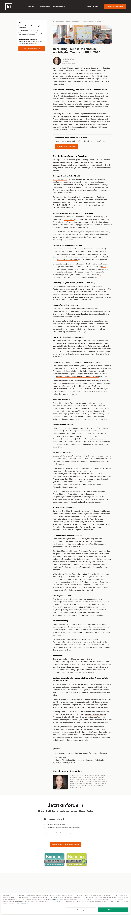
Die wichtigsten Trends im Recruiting (28, 30)
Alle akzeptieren (113, 910)
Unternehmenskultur (99, 419)
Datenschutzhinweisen (58, 899)
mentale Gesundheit (77, 461)
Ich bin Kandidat (92, 6)
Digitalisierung (72, 165)
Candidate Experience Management (77, 321)
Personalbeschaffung (72, 104)
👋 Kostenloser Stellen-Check (66, 147)
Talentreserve (102, 664)
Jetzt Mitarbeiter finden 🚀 (31, 49)
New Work (57, 341)
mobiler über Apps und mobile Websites (95, 257)
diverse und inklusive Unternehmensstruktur (73, 599)
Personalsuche (60, 21)
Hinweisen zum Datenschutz (20, 903)
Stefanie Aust (69, 59)
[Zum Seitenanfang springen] (111, 775)
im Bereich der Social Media (67, 259)
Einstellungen (81, 910)
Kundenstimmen (45, 6)
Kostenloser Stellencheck (115, 6)
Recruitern (65, 116)
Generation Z (69, 219)
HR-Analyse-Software (96, 294)
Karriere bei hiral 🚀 (59, 6)
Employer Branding (60, 179)
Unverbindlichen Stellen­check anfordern (65, 844)
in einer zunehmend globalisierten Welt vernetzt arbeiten (77, 376)
